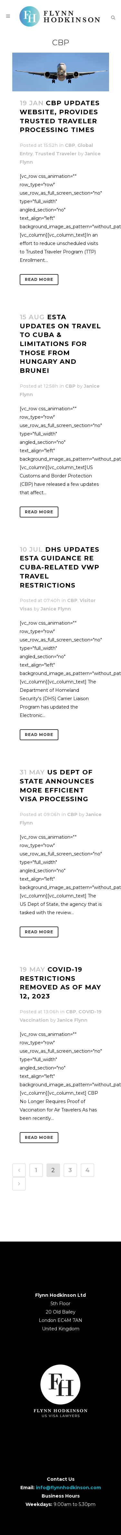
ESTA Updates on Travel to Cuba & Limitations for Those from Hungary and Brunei (60, 343)
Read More (39, 279)
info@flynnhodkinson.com (68, 1487)
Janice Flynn (56, 609)
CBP (70, 145)
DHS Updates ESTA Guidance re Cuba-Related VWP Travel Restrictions (59, 567)
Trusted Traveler (55, 154)
